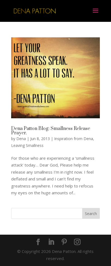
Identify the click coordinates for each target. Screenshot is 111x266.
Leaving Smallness (27, 145)
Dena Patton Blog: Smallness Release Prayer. (50, 131)
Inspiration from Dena (73, 138)
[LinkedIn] (51, 242)
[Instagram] (77, 242)
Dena (21, 138)
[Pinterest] (64, 242)
